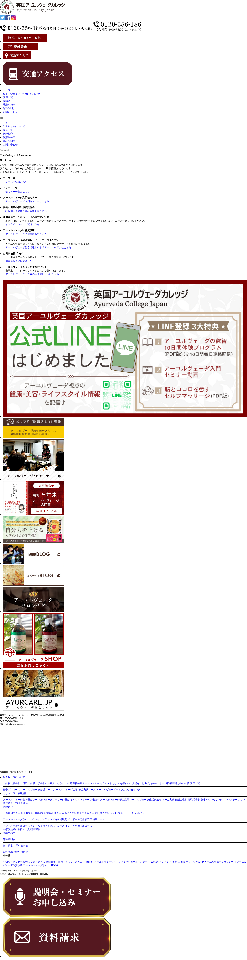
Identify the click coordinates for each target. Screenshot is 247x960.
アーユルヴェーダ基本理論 (17, 799)
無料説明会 (9, 108)
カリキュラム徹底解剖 (15, 793)
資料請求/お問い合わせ (15, 845)
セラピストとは (108, 783)
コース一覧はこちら (16, 181)
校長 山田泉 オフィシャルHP (188, 861)
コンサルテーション (234, 799)
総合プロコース (11, 789)
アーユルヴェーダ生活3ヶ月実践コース (74, 789)
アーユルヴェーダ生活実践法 (145, 799)
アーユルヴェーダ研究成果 (114, 799)
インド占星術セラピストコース (47, 825)
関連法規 (8, 803)
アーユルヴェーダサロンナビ (220, 861)
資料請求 (8, 851)
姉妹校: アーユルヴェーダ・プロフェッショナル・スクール (117, 861)
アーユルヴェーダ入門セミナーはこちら (27, 201)
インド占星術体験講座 (80, 819)
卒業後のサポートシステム (84, 783)
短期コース (99, 819)
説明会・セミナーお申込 (16, 861)
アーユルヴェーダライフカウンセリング (118, 789)
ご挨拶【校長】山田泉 (15, 783)
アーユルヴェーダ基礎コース (36, 789)
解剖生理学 (181, 799)
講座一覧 (8, 97)
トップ (6, 90)
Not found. (4, 150)
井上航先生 (27, 813)
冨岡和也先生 (53, 813)
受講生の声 (9, 104)
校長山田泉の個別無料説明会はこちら (26, 211)
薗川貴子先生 (102, 813)
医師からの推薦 (180, 783)
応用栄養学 (194, 799)
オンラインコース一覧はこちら (22, 224)
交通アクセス (37, 861)
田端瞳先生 (40, 813)
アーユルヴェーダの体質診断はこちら (26, 234)
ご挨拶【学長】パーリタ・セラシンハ (48, 783)
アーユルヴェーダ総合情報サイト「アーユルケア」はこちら (38, 247)
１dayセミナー (139, 813)
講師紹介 (8, 101)
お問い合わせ (10, 112)
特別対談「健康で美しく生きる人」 (65, 861)
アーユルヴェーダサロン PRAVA (40, 865)
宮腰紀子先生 (69, 813)
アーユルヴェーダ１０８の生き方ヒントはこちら (32, 274)
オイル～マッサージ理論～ (84, 799)
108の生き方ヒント (161, 861)
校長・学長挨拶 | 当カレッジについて (23, 93)
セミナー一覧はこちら (17, 191)
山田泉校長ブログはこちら (20, 260)
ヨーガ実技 (168, 799)
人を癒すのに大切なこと (131, 783)
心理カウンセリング (211, 799)
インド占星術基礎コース (16, 825)
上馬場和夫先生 (11, 813)
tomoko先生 (116, 813)
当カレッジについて (14, 126)
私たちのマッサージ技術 (158, 783)
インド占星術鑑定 (57, 819)
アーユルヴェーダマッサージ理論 (51, 799)
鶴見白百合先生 (85, 813)
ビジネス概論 (20, 803)
